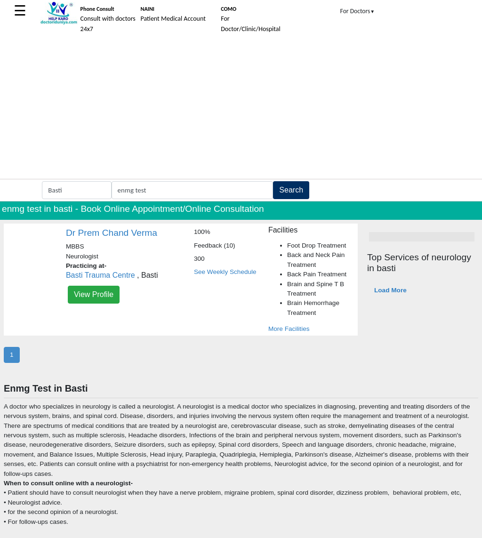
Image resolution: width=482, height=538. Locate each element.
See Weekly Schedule (225, 271)
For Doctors (357, 11)
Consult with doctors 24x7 (108, 19)
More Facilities (289, 328)
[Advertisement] (241, 108)
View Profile (93, 294)
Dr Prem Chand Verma (111, 233)
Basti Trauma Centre (100, 275)
